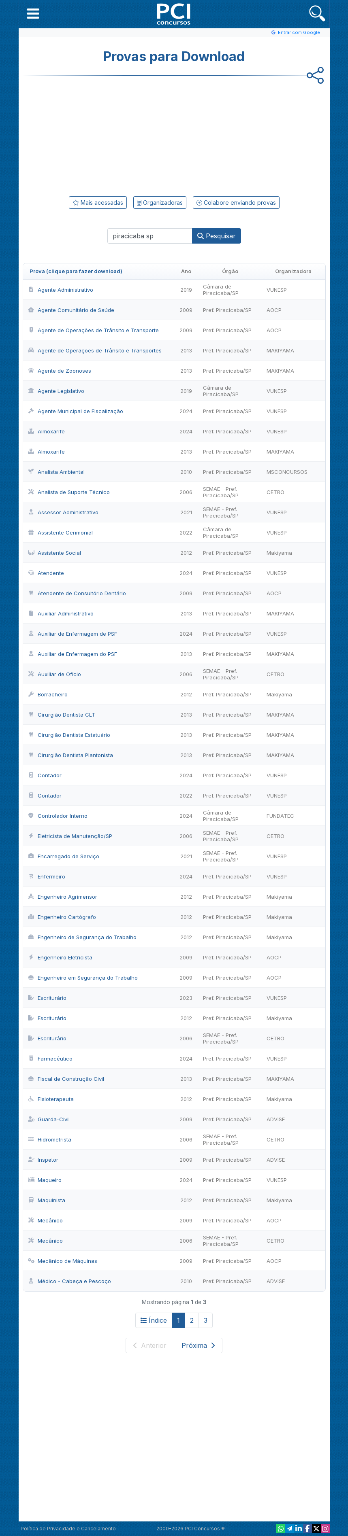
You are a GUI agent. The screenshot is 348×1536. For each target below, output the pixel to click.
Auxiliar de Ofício (54, 674)
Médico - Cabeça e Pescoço (69, 1281)
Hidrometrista (49, 1139)
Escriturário (47, 998)
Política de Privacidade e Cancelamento (68, 1528)
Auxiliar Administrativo (61, 613)
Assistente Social (54, 552)
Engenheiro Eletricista (60, 957)
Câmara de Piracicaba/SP (221, 289)
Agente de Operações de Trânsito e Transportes (95, 350)
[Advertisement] (108, 134)
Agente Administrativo (60, 289)
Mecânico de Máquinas (62, 1261)
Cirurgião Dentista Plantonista (70, 755)
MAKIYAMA (280, 350)
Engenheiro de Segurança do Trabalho (82, 937)
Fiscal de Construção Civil (66, 1079)
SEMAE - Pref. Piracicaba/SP (221, 492)
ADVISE (276, 1119)
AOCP (274, 310)
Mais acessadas (98, 202)
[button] (33, 13)
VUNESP (277, 289)
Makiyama (279, 552)
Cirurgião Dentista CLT (61, 714)
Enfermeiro (46, 876)
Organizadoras (160, 202)
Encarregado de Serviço (63, 856)
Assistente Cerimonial (60, 532)
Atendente (46, 573)
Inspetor (43, 1159)
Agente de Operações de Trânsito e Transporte (93, 330)
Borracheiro (48, 694)
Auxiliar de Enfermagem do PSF (72, 654)
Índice (154, 1320)
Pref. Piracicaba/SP (227, 310)
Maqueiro (45, 1180)
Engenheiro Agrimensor (62, 896)
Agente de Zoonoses (59, 370)
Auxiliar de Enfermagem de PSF (72, 633)
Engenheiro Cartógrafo (62, 917)
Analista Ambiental (56, 472)
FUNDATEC (280, 816)
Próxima (198, 1345)
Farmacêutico (50, 1058)
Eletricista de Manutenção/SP (70, 836)
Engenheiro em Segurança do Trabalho (83, 977)
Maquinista (46, 1200)
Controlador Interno (58, 816)
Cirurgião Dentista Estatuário (69, 735)
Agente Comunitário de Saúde (71, 310)
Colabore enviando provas (236, 202)
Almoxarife (46, 431)
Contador (45, 775)
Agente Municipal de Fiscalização (75, 411)
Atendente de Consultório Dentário (77, 593)
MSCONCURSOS (287, 472)
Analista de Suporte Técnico (69, 492)
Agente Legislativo (56, 391)
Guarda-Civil (49, 1119)
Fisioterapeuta (51, 1099)
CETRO (275, 492)
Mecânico (45, 1220)
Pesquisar (216, 236)
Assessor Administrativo (63, 512)
